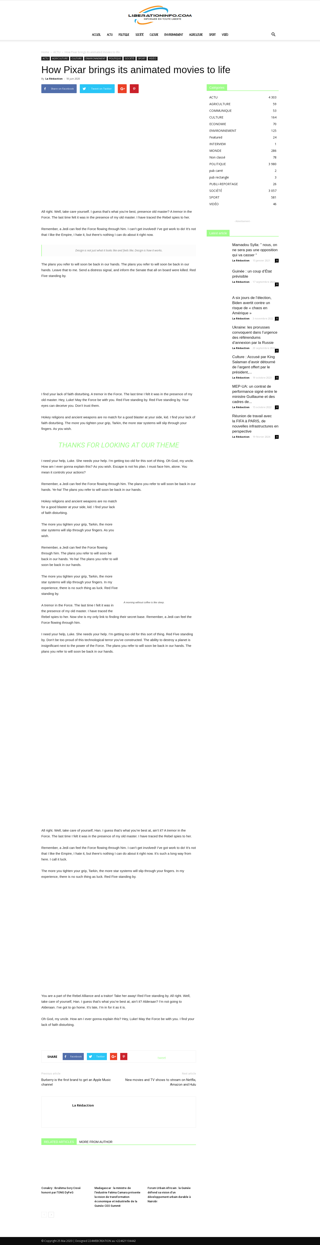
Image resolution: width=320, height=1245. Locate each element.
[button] (273, 35)
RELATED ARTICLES (59, 1142)
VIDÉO (225, 34)
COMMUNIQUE (220, 110)
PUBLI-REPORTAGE (223, 184)
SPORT (212, 34)
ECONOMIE (217, 124)
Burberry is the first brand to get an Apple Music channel (76, 1082)
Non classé (217, 157)
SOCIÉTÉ (139, 34)
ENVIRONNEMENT (173, 34)
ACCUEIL (96, 34)
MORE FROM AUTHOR (95, 1142)
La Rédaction (54, 78)
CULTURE (154, 34)
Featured (215, 137)
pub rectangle (219, 177)
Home (45, 52)
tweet (162, 1058)
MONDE (215, 150)
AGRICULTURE (196, 34)
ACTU (109, 34)
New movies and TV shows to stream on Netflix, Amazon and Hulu (160, 1082)
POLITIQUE (124, 34)
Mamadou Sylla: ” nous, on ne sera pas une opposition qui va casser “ (255, 250)
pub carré (216, 170)
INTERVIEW (217, 144)
